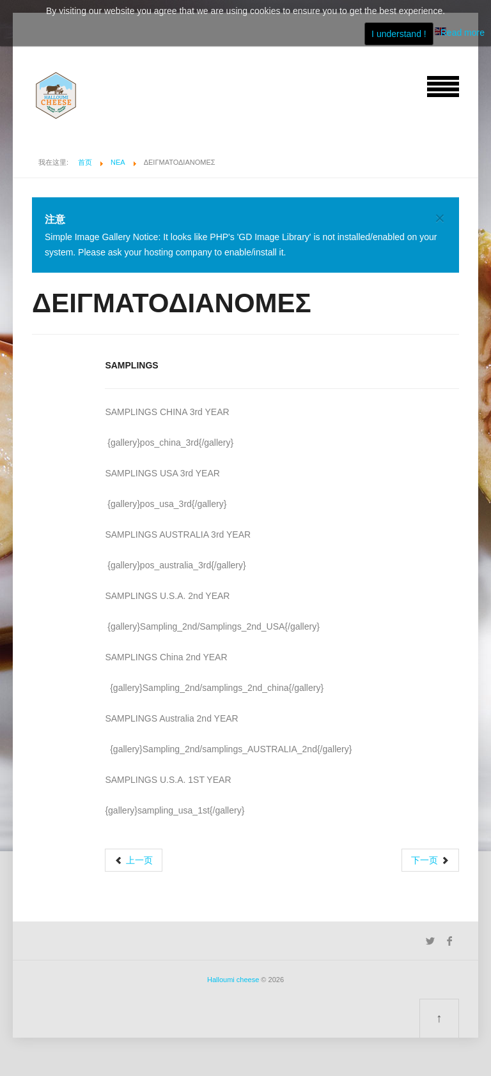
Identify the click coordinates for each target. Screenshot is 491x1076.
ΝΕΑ (118, 162)
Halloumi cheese (233, 979)
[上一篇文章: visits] (133, 860)
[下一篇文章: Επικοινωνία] (430, 860)
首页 (85, 162)
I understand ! (398, 34)
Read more (462, 32)
